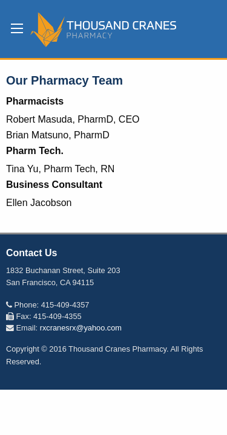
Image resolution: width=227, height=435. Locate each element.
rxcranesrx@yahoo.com (81, 327)
